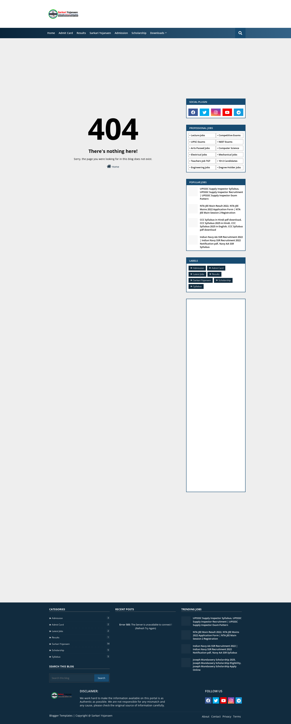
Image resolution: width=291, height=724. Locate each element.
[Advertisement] (181, 14)
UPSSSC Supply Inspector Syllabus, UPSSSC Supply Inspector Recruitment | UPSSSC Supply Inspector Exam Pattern (221, 194)
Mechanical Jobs (228, 154)
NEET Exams (225, 141)
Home (51, 33)
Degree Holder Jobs (230, 167)
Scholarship (139, 33)
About (205, 716)
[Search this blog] (72, 678)
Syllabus (197, 286)
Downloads (157, 33)
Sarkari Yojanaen (100, 33)
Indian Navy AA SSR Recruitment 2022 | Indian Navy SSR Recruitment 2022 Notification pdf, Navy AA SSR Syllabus (221, 242)
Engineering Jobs (200, 167)
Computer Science (229, 148)
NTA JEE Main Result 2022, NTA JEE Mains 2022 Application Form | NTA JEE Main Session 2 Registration (220, 209)
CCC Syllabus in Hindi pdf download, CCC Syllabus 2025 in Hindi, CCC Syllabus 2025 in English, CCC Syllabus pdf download (221, 225)
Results (81, 33)
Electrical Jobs (199, 154)
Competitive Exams (230, 135)
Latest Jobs (198, 274)
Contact (216, 716)
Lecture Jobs (198, 135)
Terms (237, 716)
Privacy (227, 716)
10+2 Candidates (228, 161)
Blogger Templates (61, 715)
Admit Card (66, 33)
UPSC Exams (198, 141)
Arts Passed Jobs (200, 148)
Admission (121, 33)
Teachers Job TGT (200, 161)
